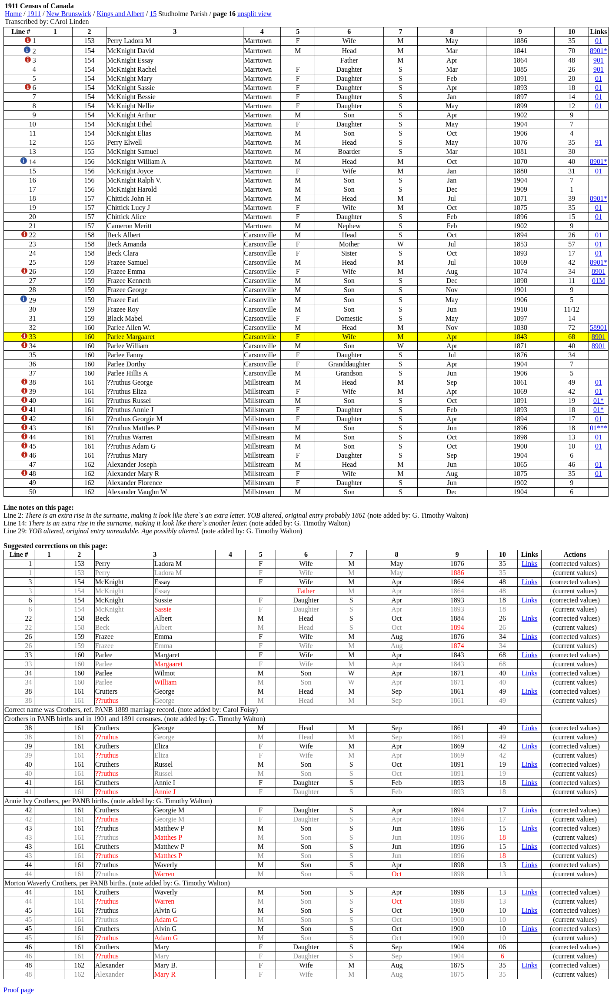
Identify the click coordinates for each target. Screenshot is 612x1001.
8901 (598, 271)
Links (529, 563)
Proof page (18, 990)
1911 (34, 13)
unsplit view (254, 13)
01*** (598, 428)
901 (598, 60)
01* (598, 400)
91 (598, 142)
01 (598, 40)
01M (598, 280)
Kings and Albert (120, 13)
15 (153, 13)
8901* (598, 50)
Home (13, 13)
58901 (598, 327)
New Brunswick (68, 13)
